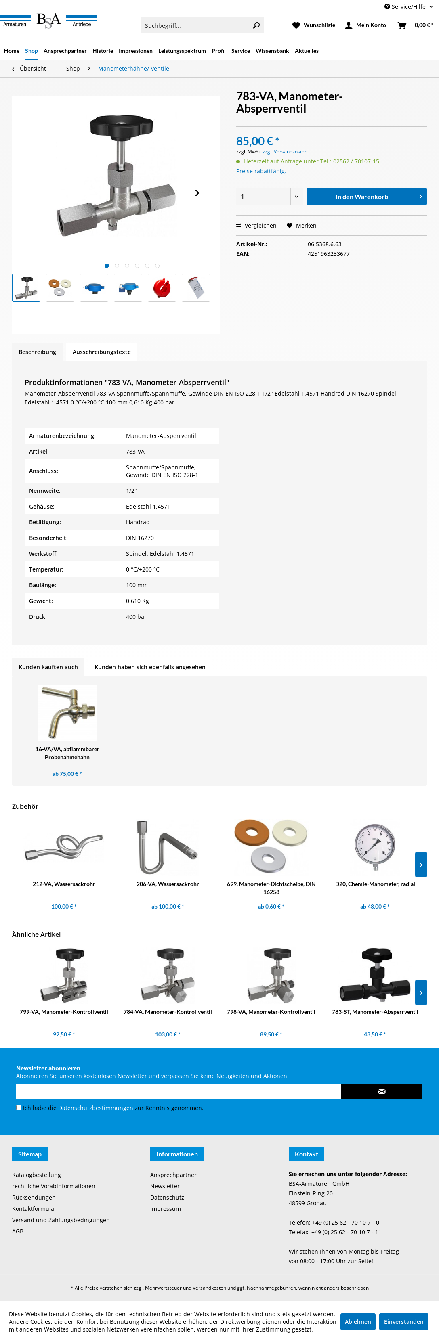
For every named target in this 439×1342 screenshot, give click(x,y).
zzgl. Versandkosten (285, 151)
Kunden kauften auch (48, 667)
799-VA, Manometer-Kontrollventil (64, 1011)
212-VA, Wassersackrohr (64, 883)
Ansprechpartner (173, 1175)
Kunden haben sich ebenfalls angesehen (150, 667)
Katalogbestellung (36, 1175)
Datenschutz (167, 1197)
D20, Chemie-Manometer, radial (375, 883)
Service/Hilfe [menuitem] (405, 6)
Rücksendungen (34, 1197)
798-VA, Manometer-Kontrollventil (271, 1011)
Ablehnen (358, 1321)
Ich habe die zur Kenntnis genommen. (113, 1108)
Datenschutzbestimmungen (95, 1108)
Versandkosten (209, 1287)
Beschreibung (37, 352)
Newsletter (165, 1186)
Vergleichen (256, 225)
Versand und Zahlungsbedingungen (61, 1220)
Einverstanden (404, 1321)
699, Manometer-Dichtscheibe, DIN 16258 (271, 887)
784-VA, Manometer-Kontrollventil (168, 1011)
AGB (17, 1231)
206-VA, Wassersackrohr (168, 883)
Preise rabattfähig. (261, 171)
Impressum (165, 1208)
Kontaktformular (34, 1208)
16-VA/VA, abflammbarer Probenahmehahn (67, 752)
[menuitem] (202, 25)
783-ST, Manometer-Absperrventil (375, 1011)
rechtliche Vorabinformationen (53, 1186)
